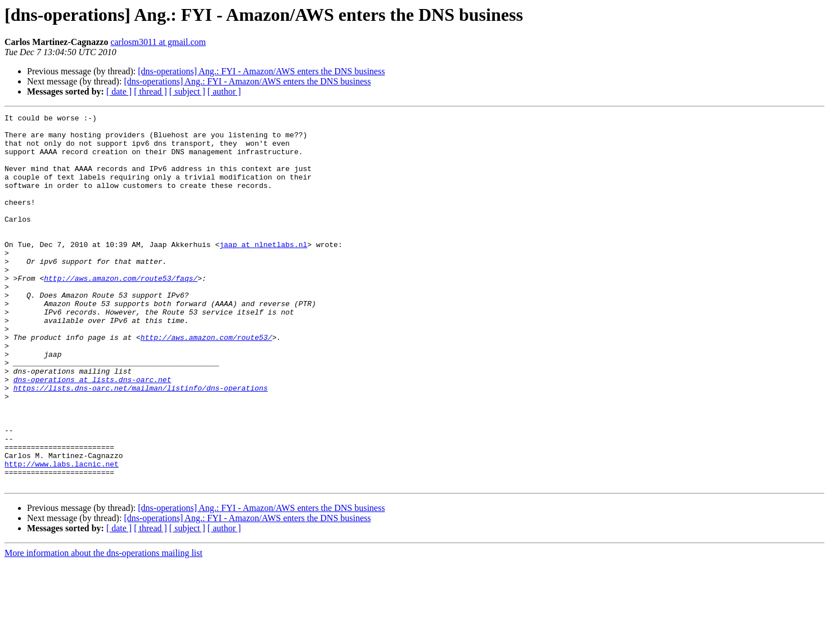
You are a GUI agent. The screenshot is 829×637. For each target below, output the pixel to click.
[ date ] (119, 91)
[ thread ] (150, 91)
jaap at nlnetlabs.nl (263, 271)
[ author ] (224, 91)
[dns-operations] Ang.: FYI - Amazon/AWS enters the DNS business (261, 71)
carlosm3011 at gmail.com (158, 42)
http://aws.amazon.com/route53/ (206, 383)
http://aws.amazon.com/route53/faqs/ (120, 312)
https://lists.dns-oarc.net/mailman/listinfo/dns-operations (140, 443)
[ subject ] (187, 91)
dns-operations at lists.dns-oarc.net (92, 433)
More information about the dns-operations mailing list (103, 627)
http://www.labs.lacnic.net (61, 535)
